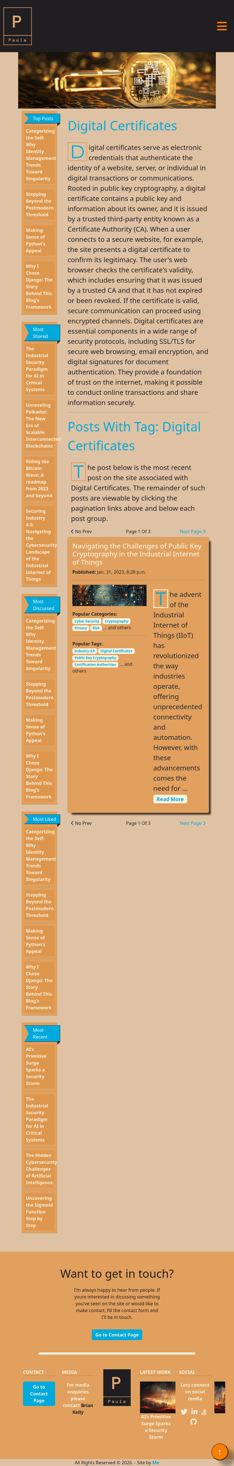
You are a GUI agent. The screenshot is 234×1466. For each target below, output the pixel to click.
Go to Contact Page (117, 1335)
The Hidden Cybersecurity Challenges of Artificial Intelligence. (41, 1169)
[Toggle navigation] (222, 26)
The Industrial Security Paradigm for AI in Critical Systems (37, 369)
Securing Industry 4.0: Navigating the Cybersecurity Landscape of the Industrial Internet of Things (41, 545)
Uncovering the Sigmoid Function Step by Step (39, 1211)
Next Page (193, 531)
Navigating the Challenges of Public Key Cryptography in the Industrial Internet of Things (137, 554)
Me (155, 1462)
